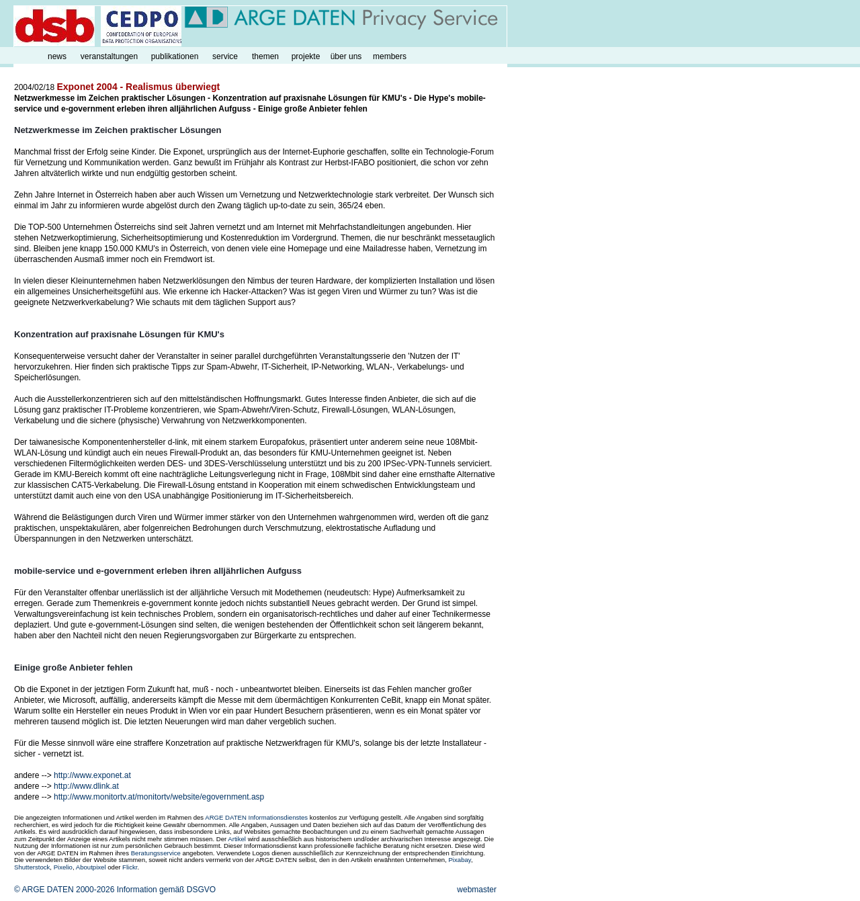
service (225, 56)
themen (265, 56)
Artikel (237, 839)
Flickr (129, 867)
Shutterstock (32, 867)
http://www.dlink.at (86, 786)
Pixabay (459, 859)
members (389, 56)
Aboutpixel (91, 867)
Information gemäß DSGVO (166, 889)
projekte (306, 56)
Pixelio (63, 867)
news (57, 56)
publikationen (175, 56)
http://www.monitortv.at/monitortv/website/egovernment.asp (159, 797)
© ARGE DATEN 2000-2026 (64, 889)
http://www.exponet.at (92, 775)
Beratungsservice (156, 853)
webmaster (477, 889)
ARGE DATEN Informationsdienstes (256, 817)
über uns (346, 56)
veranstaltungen (109, 56)
